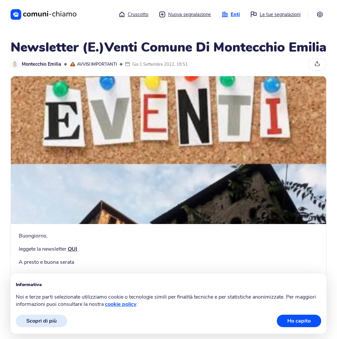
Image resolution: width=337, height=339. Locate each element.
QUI (72, 249)
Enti (230, 14)
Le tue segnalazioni (275, 14)
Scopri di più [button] (41, 321)
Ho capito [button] (299, 321)
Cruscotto (133, 14)
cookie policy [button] (120, 304)
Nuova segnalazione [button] (185, 14)
